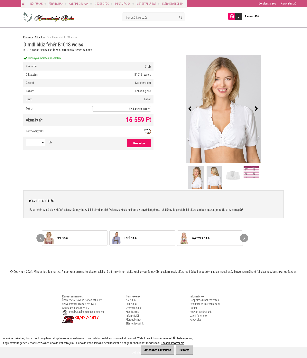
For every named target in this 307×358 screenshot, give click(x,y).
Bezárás (183, 350)
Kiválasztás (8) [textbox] (138, 109)
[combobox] (121, 108)
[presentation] (190, 109)
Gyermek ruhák (78, 3)
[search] (180, 17)
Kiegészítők (102, 3)
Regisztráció (288, 3)
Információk (122, 3)
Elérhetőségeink (172, 3)
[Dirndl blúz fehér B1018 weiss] (223, 109)
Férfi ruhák (56, 3)
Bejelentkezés (267, 3)
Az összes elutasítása (153, 350)
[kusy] (35, 142)
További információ (172, 343)
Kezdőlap (28, 37)
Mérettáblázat (146, 3)
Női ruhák (36, 3)
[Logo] (48, 17)
